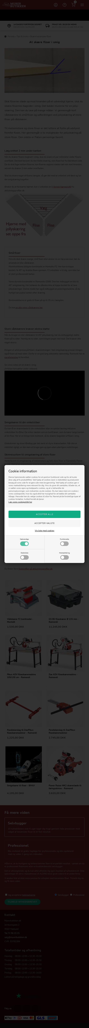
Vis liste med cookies (44, 530)
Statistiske (24, 556)
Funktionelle (64, 542)
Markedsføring (64, 556)
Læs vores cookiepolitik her (20, 502)
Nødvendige (24, 542)
